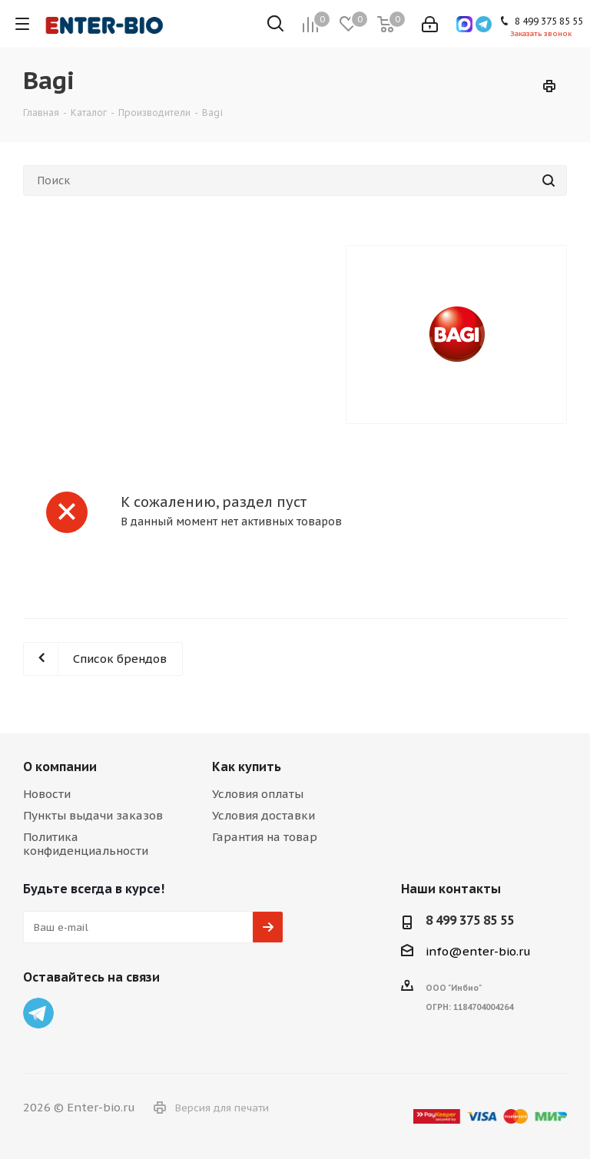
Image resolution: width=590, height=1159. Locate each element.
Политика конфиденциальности (85, 844)
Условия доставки (263, 815)
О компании (60, 766)
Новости (47, 793)
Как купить (246, 766)
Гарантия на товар (264, 837)
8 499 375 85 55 (470, 920)
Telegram (38, 1013)
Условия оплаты (257, 793)
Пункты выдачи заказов (93, 815)
